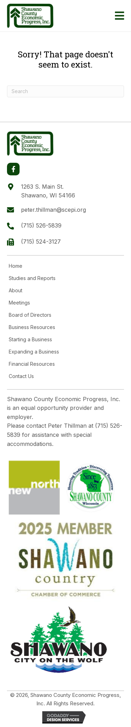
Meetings (19, 302)
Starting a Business (30, 339)
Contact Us (21, 376)
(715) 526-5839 (41, 225)
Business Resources (32, 327)
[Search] (65, 91)
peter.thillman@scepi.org (53, 209)
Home (15, 266)
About (15, 290)
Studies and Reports (32, 278)
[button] (13, 169)
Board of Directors (30, 315)
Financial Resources (32, 364)
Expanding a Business (34, 351)
